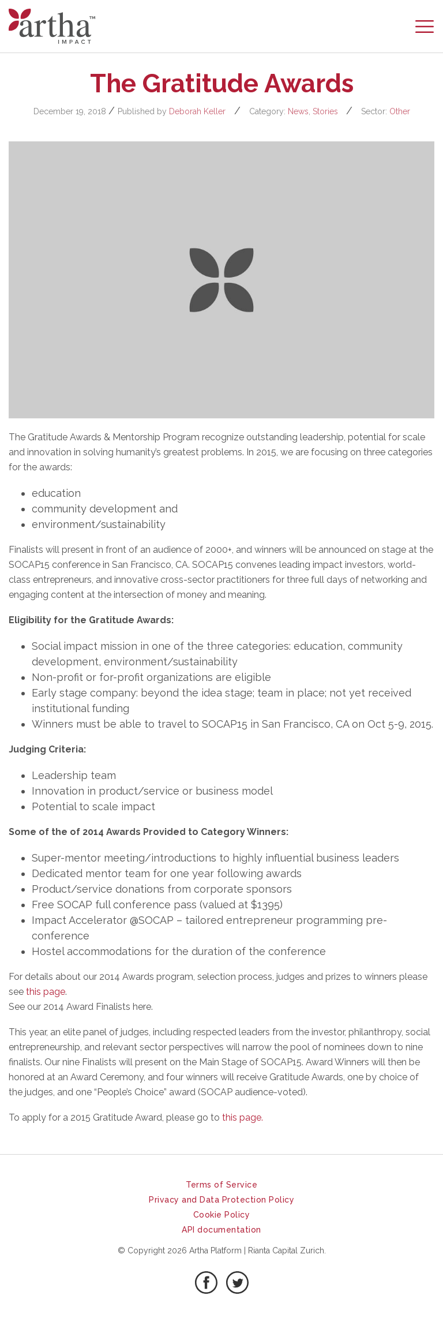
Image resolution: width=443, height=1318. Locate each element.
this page (45, 991)
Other (399, 111)
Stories (325, 111)
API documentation (221, 1229)
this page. (242, 1117)
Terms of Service (221, 1184)
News (298, 111)
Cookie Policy (221, 1214)
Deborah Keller (197, 111)
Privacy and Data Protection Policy (221, 1199)
